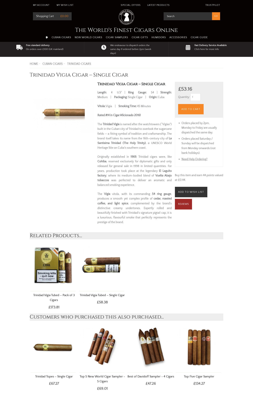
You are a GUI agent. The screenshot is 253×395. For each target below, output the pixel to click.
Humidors (159, 37)
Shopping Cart (45, 16)
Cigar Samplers (117, 37)
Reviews (183, 204)
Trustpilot (212, 5)
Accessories (178, 37)
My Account (41, 5)
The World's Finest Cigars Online (126, 30)
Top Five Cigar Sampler (199, 376)
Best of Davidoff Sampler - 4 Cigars (150, 376)
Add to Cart (190, 109)
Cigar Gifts (140, 37)
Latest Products (158, 5)
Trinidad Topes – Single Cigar (54, 376)
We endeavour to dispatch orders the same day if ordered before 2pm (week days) (130, 49)
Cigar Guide (199, 37)
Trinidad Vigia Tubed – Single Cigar (102, 295)
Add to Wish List (191, 191)
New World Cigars (88, 37)
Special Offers (131, 5)
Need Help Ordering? (194, 159)
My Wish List (65, 5)
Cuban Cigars (61, 37)
